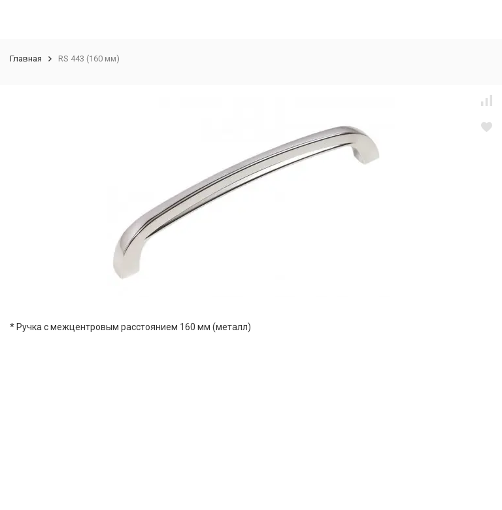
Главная (26, 58)
